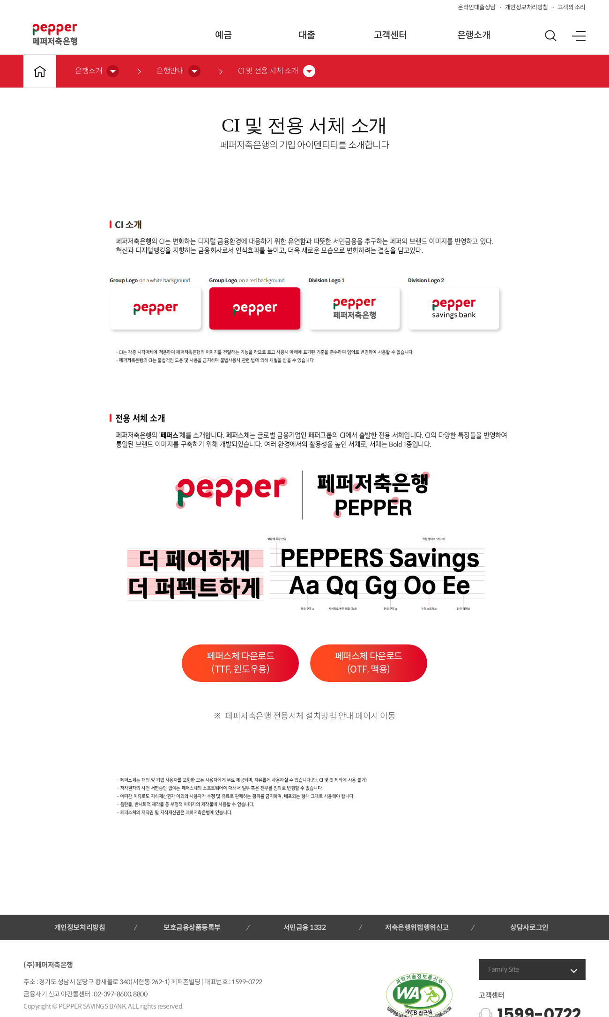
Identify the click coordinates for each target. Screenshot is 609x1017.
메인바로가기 (39, 71)
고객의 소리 (571, 7)
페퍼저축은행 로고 (54, 35)
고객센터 (390, 35)
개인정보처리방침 (526, 7)
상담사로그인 (529, 927)
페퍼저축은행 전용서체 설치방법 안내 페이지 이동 (310, 716)
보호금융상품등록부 (192, 927)
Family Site (503, 969)
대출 (306, 35)
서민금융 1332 (304, 927)
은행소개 (473, 35)
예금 (223, 35)
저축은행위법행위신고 (416, 927)
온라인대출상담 (477, 7)
